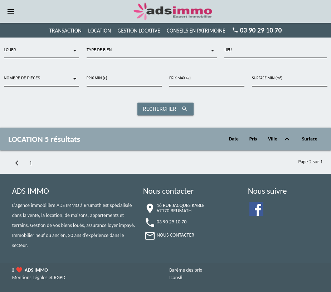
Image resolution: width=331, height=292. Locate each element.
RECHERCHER (165, 109)
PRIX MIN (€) (97, 77)
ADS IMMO (36, 270)
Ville (279, 139)
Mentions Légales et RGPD (38, 277)
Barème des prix (185, 270)
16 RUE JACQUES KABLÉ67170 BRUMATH (181, 208)
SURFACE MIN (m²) (267, 77)
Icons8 (175, 277)
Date (233, 139)
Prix (253, 139)
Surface (309, 139)
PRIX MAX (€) (180, 77)
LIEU (228, 49)
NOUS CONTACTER (175, 235)
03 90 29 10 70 (261, 30)
